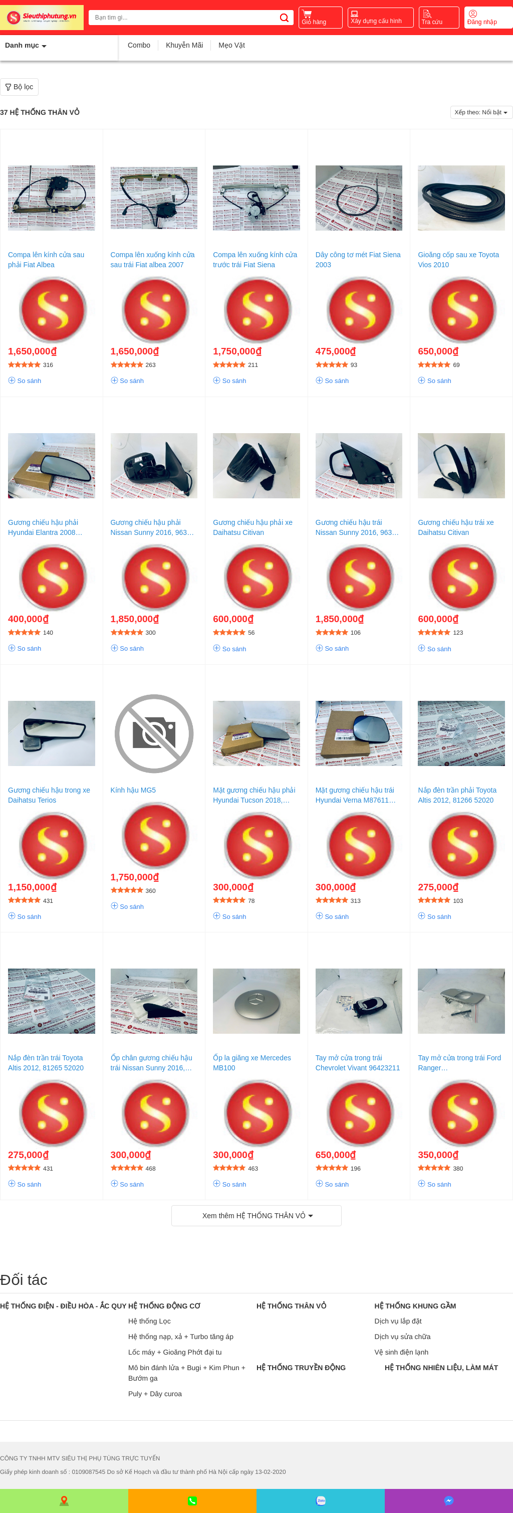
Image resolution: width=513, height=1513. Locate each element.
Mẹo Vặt (231, 45)
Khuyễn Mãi (184, 45)
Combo (139, 45)
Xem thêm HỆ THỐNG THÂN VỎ (254, 1216)
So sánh (24, 381)
